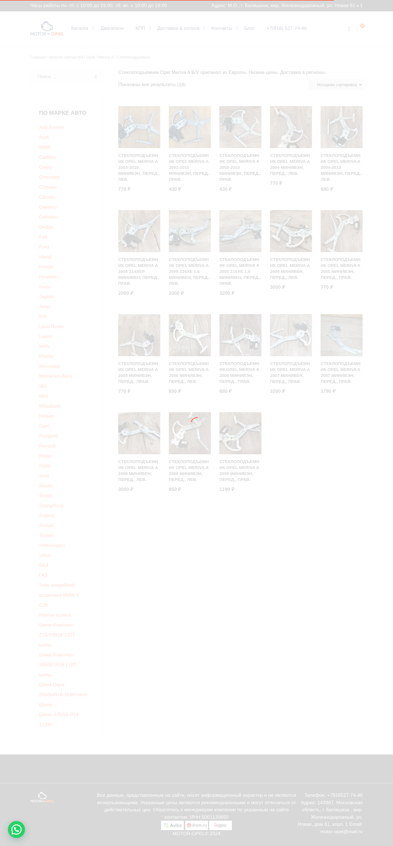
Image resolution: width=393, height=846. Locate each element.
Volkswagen (52, 545)
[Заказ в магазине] (335, 84)
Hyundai (48, 276)
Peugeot (48, 436)
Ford (44, 247)
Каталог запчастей (66, 57)
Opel (90, 57)
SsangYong (51, 505)
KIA (43, 316)
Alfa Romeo (52, 127)
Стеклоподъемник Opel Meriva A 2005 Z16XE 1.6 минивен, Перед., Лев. (189, 271)
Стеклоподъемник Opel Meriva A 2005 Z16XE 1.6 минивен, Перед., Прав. (240, 271)
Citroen (47, 197)
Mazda (46, 356)
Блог (249, 28)
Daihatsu (48, 217)
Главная (37, 57)
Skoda (46, 485)
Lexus (45, 336)
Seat (44, 475)
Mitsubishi (50, 406)
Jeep (44, 306)
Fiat (43, 237)
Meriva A (105, 57)
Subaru (47, 515)
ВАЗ (43, 565)
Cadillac (47, 157)
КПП (140, 28)
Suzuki (46, 525)
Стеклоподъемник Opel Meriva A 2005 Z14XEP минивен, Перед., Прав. (138, 271)
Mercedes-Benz (56, 376)
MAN (44, 346)
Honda (46, 266)
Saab (45, 465)
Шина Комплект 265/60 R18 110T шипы (57, 664)
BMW (45, 147)
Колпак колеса (55, 615)
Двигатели (112, 28)
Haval (45, 257)
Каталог (80, 28)
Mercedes (50, 366)
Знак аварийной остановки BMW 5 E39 (59, 595)
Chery (45, 167)
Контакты (221, 28)
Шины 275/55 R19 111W (59, 719)
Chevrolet (49, 177)
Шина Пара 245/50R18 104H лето (63, 689)
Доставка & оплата (178, 28)
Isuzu (45, 286)
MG (43, 386)
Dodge (46, 227)
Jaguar (46, 296)
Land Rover (51, 326)
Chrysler (48, 187)
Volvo (45, 555)
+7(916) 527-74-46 (287, 28)
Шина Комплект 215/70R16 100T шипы (57, 635)
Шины (46, 704)
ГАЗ (43, 575)
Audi (44, 137)
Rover (45, 456)
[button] (16, 829)
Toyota (46, 535)
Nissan (46, 416)
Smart (45, 495)
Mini (43, 396)
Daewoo (48, 207)
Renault (47, 446)
